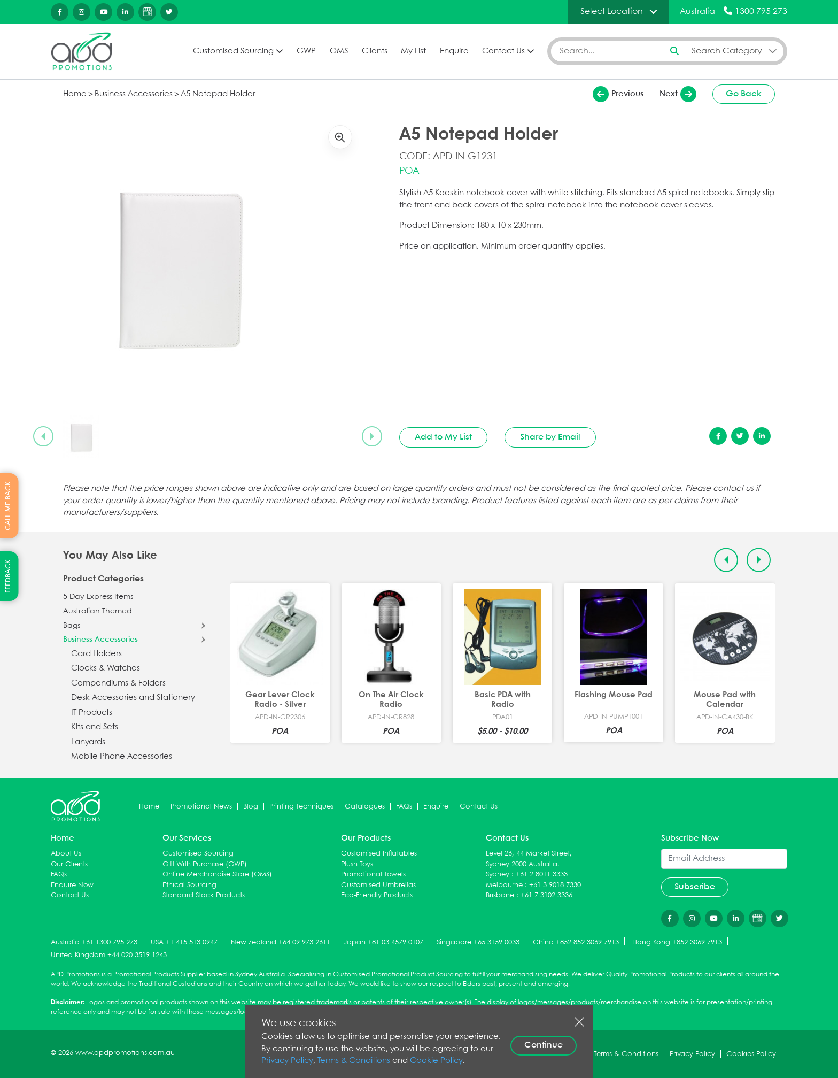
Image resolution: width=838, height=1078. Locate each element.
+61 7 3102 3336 (546, 895)
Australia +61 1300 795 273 (94, 942)
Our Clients (69, 864)
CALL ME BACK (8, 505)
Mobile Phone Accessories (121, 756)
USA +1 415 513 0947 (184, 942)
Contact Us (503, 51)
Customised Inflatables (379, 853)
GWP (306, 51)
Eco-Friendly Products (377, 895)
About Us (66, 853)
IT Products (91, 713)
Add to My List (443, 437)
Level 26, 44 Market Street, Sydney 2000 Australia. (529, 859)
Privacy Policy (287, 1061)
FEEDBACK (8, 576)
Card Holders (96, 654)
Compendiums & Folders (118, 683)
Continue (543, 1045)
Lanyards (88, 742)
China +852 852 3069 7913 (576, 942)
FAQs (404, 806)
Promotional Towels (373, 874)
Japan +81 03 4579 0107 (383, 942)
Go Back (744, 94)
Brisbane (500, 895)
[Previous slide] (43, 436)
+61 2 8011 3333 (542, 874)
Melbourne (504, 885)
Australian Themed (97, 611)
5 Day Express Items (98, 596)
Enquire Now (72, 885)
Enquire (454, 51)
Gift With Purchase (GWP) (204, 864)
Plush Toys (357, 864)
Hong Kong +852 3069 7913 (677, 942)
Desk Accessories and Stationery (133, 698)
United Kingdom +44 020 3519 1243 (109, 955)
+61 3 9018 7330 (555, 885)
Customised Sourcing (233, 51)
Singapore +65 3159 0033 (478, 942)
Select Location (611, 11)
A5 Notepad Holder (218, 94)
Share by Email (550, 437)
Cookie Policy (436, 1061)
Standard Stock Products (203, 895)
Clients (374, 51)
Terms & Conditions (353, 1061)
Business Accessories (134, 94)
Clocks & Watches (105, 668)
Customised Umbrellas (378, 885)
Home (75, 94)
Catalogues (365, 806)
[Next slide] (372, 436)
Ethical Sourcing (189, 885)
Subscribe (694, 887)
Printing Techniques (301, 806)
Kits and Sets (94, 727)
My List (413, 51)
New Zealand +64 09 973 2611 (280, 942)
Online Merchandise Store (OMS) (217, 874)
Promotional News (201, 806)
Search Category (727, 51)
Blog (250, 806)
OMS (339, 51)
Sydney (497, 874)
